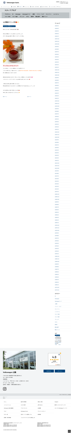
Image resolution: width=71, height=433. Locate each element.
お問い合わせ (60, 371)
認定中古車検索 (23, 401)
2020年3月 (57, 217)
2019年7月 (57, 238)
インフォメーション (7, 404)
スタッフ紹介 (15, 16)
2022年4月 (57, 152)
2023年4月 (57, 121)
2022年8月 (57, 142)
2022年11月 (57, 134)
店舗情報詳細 (48, 371)
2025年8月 (57, 49)
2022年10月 (57, 137)
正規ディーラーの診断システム (26, 414)
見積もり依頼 (40, 401)
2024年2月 (57, 95)
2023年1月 (57, 129)
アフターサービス (24, 408)
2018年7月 (57, 269)
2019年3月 (57, 248)
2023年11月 (57, 103)
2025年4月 (57, 59)
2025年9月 (57, 46)
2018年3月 (57, 279)
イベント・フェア (40, 14)
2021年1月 (57, 191)
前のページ (5, 96)
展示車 (32, 16)
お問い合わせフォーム (64, 1)
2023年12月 (57, 100)
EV (12, 14)
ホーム (5, 401)
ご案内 (33, 14)
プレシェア (22, 16)
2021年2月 (57, 189)
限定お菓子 (38, 16)
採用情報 (39, 414)
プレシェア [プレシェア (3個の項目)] (57, 335)
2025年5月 (57, 56)
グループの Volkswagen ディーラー (61, 408)
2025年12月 (57, 38)
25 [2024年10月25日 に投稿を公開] (58, 342)
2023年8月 (57, 111)
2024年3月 (57, 93)
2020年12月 (57, 194)
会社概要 (39, 408)
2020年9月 (57, 201)
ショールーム (56, 14)
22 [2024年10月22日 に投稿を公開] (56, 342)
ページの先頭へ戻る (69, 431)
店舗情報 (57, 1)
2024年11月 (57, 72)
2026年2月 (57, 33)
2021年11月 (57, 165)
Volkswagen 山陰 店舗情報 (8, 408)
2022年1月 (57, 160)
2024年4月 (57, 90)
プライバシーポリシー (42, 411)
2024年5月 (57, 88)
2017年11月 (57, 289)
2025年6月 (57, 54)
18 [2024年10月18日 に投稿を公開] (58, 341)
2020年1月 (57, 222)
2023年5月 (57, 119)
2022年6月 (57, 147)
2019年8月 (57, 235)
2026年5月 (57, 25)
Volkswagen (17, 14)
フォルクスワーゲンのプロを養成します (28, 417)
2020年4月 (57, 214)
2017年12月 (57, 287)
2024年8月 (57, 80)
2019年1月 (57, 253)
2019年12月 (57, 225)
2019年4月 (57, 245)
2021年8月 (57, 173)
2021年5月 (57, 181)
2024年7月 (57, 82)
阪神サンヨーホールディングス (60, 404)
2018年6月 (57, 271)
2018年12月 (57, 256)
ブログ (5, 411)
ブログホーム (7, 14)
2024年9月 (57, 77)
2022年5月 (57, 150)
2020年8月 (57, 204)
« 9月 (56, 344)
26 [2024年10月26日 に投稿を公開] (59, 342)
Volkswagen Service (24, 411)
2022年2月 (57, 157)
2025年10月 (57, 44)
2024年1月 (57, 98)
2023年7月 (57, 113)
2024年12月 (57, 69)
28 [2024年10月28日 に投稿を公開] (55, 343)
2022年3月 (57, 155)
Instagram (56, 401)
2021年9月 (57, 170)
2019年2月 (57, 251)
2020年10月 (57, 199)
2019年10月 (57, 230)
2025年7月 (57, 51)
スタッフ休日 (7, 16)
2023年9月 (57, 108)
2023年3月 (57, 124)
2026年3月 (57, 31)
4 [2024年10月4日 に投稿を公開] (58, 339)
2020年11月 (57, 196)
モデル (27, 16)
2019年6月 (57, 240)
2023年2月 (57, 126)
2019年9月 (57, 233)
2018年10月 (57, 261)
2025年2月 (57, 64)
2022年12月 (57, 132)
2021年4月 (57, 183)
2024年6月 (57, 85)
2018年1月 (57, 284)
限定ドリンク (44, 16)
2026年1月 (57, 36)
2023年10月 (57, 106)
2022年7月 (57, 144)
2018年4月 (57, 277)
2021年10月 (57, 168)
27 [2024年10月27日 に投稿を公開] (60, 342)
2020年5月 (57, 212)
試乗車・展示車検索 (7, 417)
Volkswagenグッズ (26, 14)
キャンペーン (48, 14)
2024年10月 (57, 75)
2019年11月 (57, 227)
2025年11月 (57, 41)
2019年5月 (57, 243)
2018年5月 (57, 274)
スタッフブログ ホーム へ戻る (65, 394)
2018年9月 (57, 264)
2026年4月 (57, 28)
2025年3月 (57, 62)
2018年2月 (57, 282)
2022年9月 (57, 139)
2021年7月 (57, 176)
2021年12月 (57, 163)
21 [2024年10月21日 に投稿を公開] (55, 342)
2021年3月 (57, 186)
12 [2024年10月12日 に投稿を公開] (59, 340)
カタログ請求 (23, 404)
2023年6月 (57, 116)
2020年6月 (57, 209)
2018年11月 (57, 258)
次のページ (29, 96)
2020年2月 (57, 220)
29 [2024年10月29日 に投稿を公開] (56, 343)
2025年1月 (57, 67)
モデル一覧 (6, 414)
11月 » (59, 344)
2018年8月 (57, 266)
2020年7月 (57, 207)
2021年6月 (57, 178)
